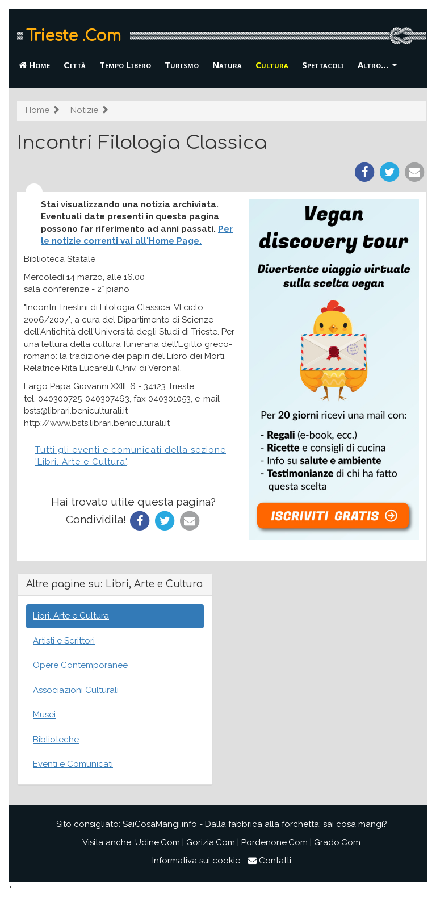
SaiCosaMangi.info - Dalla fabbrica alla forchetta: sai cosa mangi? (255, 824)
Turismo (182, 64)
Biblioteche (56, 739)
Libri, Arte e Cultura (71, 616)
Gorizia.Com (210, 842)
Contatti (269, 860)
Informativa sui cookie (196, 860)
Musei (44, 714)
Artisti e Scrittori (64, 641)
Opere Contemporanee (80, 665)
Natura (227, 64)
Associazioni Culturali (76, 690)
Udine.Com (157, 842)
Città (75, 64)
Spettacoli (323, 64)
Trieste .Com (73, 35)
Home (34, 64)
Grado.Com (337, 842)
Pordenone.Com (274, 842)
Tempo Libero (125, 64)
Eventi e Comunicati (73, 764)
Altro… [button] (377, 64)
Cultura (271, 64)
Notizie (84, 110)
